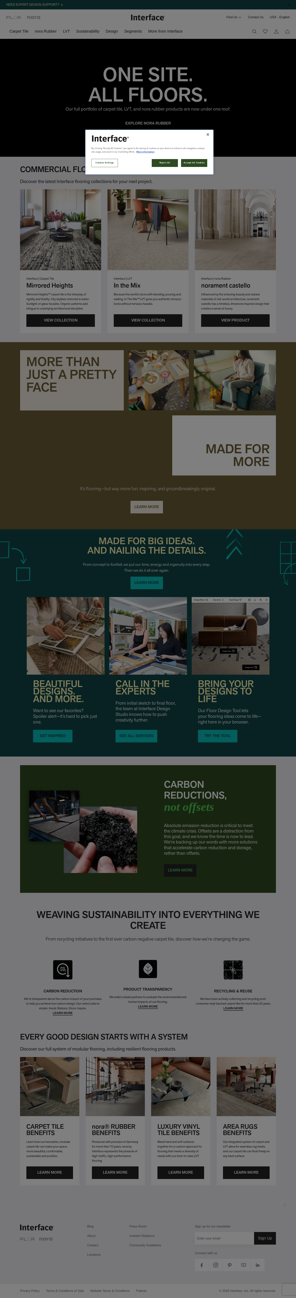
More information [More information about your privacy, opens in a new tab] (145, 152)
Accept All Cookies (194, 163)
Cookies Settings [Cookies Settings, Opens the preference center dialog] (104, 163)
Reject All (164, 163)
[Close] (208, 134)
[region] (149, 152)
